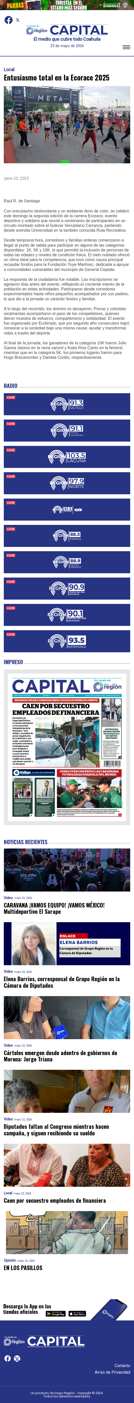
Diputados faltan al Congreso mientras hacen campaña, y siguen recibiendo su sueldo (56, 1129)
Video (8, 898)
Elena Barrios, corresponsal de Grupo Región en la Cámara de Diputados (62, 982)
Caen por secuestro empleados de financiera (55, 1200)
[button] (126, 48)
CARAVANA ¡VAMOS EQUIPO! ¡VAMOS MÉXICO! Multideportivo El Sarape (54, 908)
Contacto (122, 1365)
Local (9, 69)
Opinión (10, 1260)
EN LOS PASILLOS (23, 1267)
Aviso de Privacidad (112, 1372)
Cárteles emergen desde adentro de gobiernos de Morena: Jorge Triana (60, 1056)
